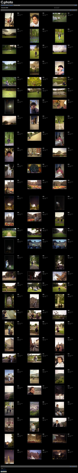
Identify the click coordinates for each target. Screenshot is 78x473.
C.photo (2, 5)
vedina (7, 5)
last (74, 10)
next (70, 10)
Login (76, 5)
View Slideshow (4, 470)
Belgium (11, 5)
